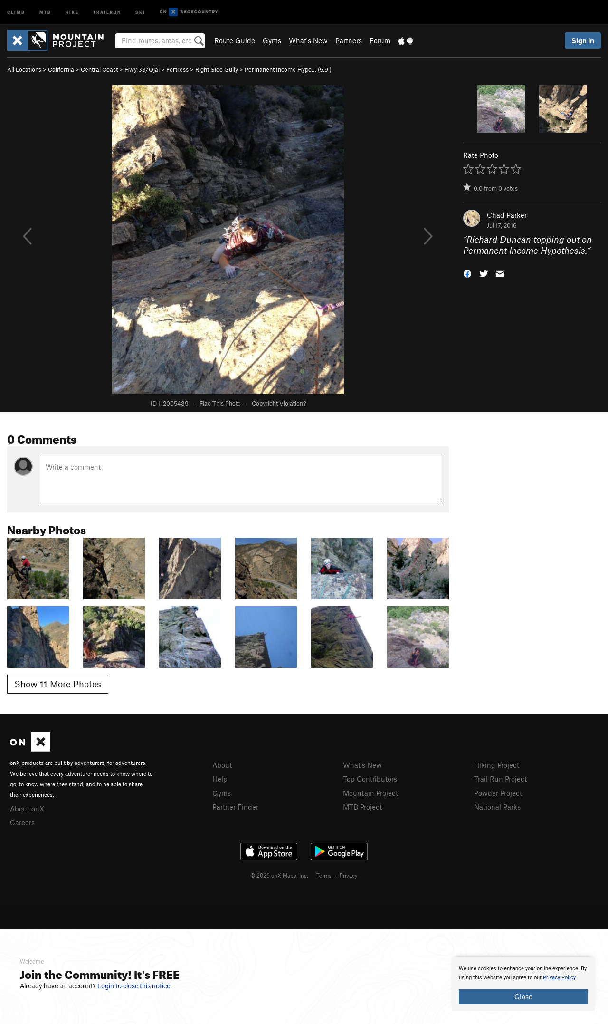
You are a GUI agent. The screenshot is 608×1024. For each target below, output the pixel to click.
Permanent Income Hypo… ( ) (288, 69)
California (61, 69)
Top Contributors (370, 778)
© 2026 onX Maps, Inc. (279, 875)
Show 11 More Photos (57, 683)
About (222, 765)
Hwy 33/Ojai (142, 69)
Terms (324, 875)
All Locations (24, 69)
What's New (308, 40)
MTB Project (362, 806)
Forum (380, 40)
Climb (16, 12)
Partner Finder (235, 806)
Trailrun (107, 12)
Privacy (349, 875)
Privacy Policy (559, 978)
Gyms (272, 40)
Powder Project (498, 793)
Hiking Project (496, 765)
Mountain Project (370, 793)
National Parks (497, 806)
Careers (22, 822)
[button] (467, 272)
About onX (27, 808)
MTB (45, 12)
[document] (523, 984)
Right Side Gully (216, 69)
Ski (140, 12)
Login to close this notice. (134, 986)
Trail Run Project (500, 778)
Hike (72, 12)
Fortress (177, 69)
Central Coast (99, 69)
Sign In (582, 40)
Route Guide (234, 40)
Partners (348, 40)
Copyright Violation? (279, 403)
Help (220, 778)
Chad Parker (507, 215)
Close (523, 996)
